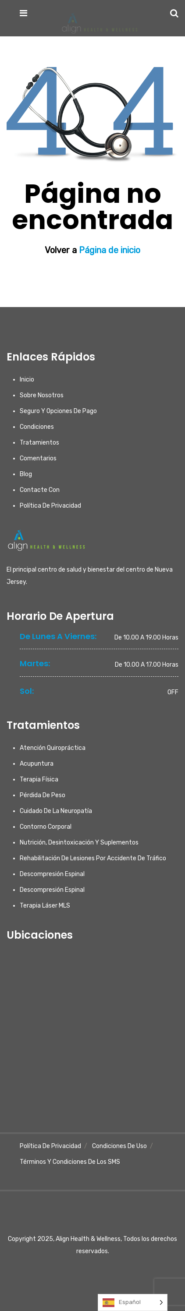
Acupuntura (36, 763)
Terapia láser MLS (45, 905)
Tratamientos (39, 442)
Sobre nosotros (42, 395)
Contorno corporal (45, 826)
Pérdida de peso (42, 795)
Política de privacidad (50, 505)
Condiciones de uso (119, 1146)
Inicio (27, 379)
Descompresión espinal (52, 874)
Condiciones (37, 427)
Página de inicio (108, 250)
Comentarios (38, 458)
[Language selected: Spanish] (132, 1302)
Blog (26, 474)
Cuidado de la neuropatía (56, 811)
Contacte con (40, 490)
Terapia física (39, 779)
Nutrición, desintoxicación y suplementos (79, 842)
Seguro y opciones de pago (58, 411)
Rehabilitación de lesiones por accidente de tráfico (93, 858)
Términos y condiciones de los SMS (70, 1162)
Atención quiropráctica (52, 748)
